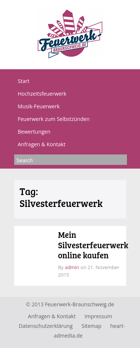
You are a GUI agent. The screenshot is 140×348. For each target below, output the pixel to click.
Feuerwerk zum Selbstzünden (54, 118)
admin (72, 267)
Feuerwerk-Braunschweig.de (79, 304)
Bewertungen (34, 131)
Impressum (98, 316)
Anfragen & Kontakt (42, 144)
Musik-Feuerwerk (39, 106)
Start (23, 80)
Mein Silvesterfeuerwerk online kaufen (93, 245)
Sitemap (91, 325)
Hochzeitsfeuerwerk (42, 93)
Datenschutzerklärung (45, 325)
